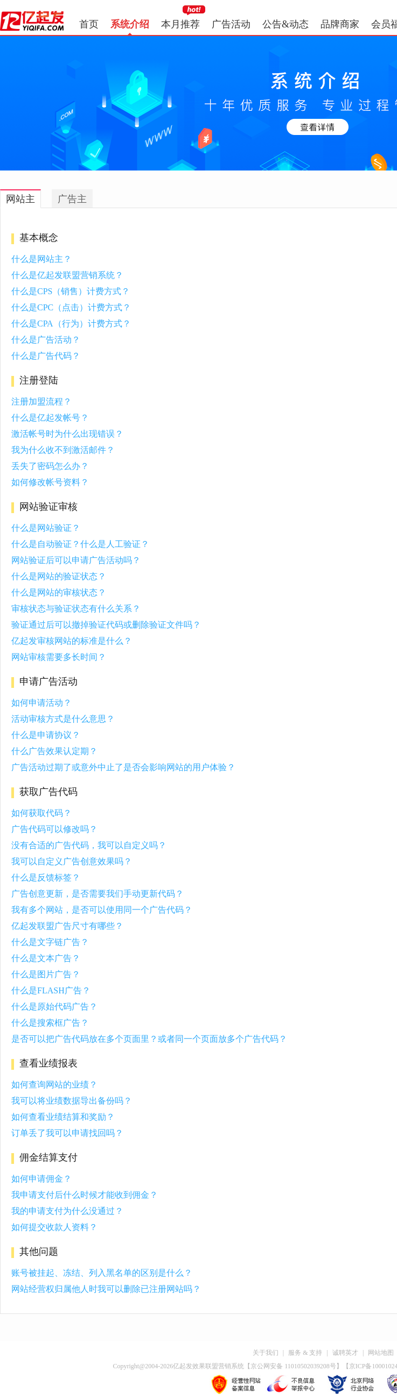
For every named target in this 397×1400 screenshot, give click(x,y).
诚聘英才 (345, 1352)
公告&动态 (285, 24)
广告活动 (231, 24)
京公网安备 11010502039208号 (293, 1366)
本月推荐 (180, 24)
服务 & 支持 (305, 1352)
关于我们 (265, 1352)
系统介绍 (129, 24)
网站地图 (381, 1352)
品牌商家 (340, 24)
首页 (89, 24)
